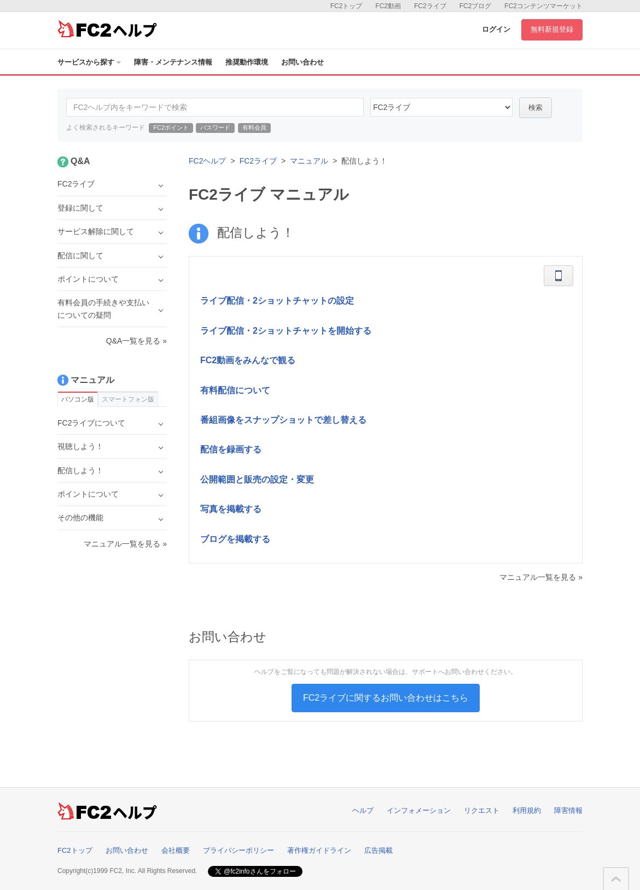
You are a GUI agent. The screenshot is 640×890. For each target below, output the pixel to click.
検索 (535, 107)
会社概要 (175, 850)
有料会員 (254, 127)
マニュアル (309, 160)
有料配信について (235, 390)
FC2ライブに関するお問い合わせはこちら (385, 697)
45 (441, 107)
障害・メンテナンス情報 (173, 62)
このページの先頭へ (616, 879)
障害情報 (568, 810)
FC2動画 (388, 6)
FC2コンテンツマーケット (543, 6)
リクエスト (481, 810)
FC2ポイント (171, 127)
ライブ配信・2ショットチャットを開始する (285, 330)
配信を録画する (230, 449)
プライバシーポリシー (238, 850)
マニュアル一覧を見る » (541, 577)
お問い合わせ (302, 62)
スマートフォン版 (128, 399)
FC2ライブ (430, 6)
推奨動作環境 (246, 62)
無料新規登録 (552, 29)
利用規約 (527, 810)
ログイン (496, 29)
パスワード (215, 127)
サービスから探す (89, 62)
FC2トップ (346, 6)
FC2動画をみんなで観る (247, 360)
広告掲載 (378, 850)
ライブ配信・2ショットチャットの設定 (277, 300)
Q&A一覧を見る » (136, 340)
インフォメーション (419, 810)
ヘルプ (363, 810)
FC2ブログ (475, 6)
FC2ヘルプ (207, 160)
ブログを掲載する (235, 539)
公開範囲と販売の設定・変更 (257, 479)
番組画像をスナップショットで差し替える (283, 419)
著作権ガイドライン (319, 850)
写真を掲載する (230, 509)
